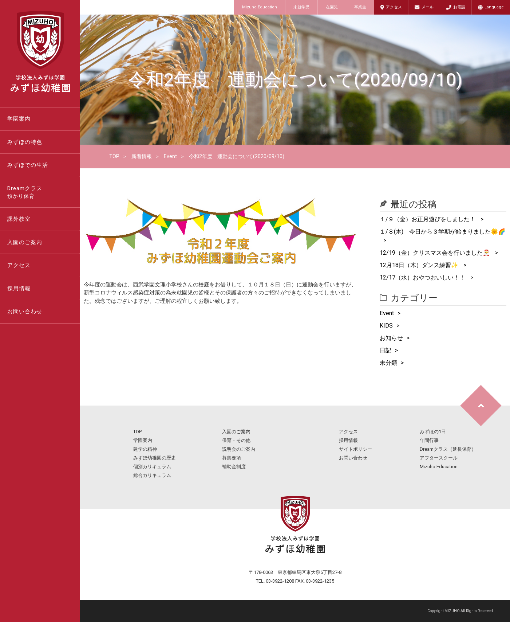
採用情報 (19, 288)
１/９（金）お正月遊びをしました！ (428, 219)
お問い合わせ (24, 311)
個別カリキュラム (152, 466)
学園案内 (19, 119)
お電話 (459, 7)
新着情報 (141, 156)
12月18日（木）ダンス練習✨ (420, 265)
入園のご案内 (24, 242)
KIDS (386, 325)
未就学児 (301, 7)
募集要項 (231, 458)
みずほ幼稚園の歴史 (154, 458)
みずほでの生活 (27, 165)
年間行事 (429, 440)
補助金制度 (234, 466)
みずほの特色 (24, 142)
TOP (114, 156)
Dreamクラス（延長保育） (448, 449)
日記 (385, 350)
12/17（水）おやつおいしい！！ (423, 277)
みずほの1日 (433, 431)
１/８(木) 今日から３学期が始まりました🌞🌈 (442, 231)
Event (170, 156)
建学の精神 (145, 449)
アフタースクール (439, 458)
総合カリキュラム (152, 475)
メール (428, 7)
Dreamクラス (43, 192)
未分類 (388, 362)
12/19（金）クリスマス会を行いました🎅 (435, 252)
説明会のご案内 (238, 449)
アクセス (394, 7)
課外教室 (19, 219)
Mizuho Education (259, 7)
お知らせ (391, 338)
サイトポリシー (355, 449)
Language (494, 7)
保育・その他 (236, 440)
